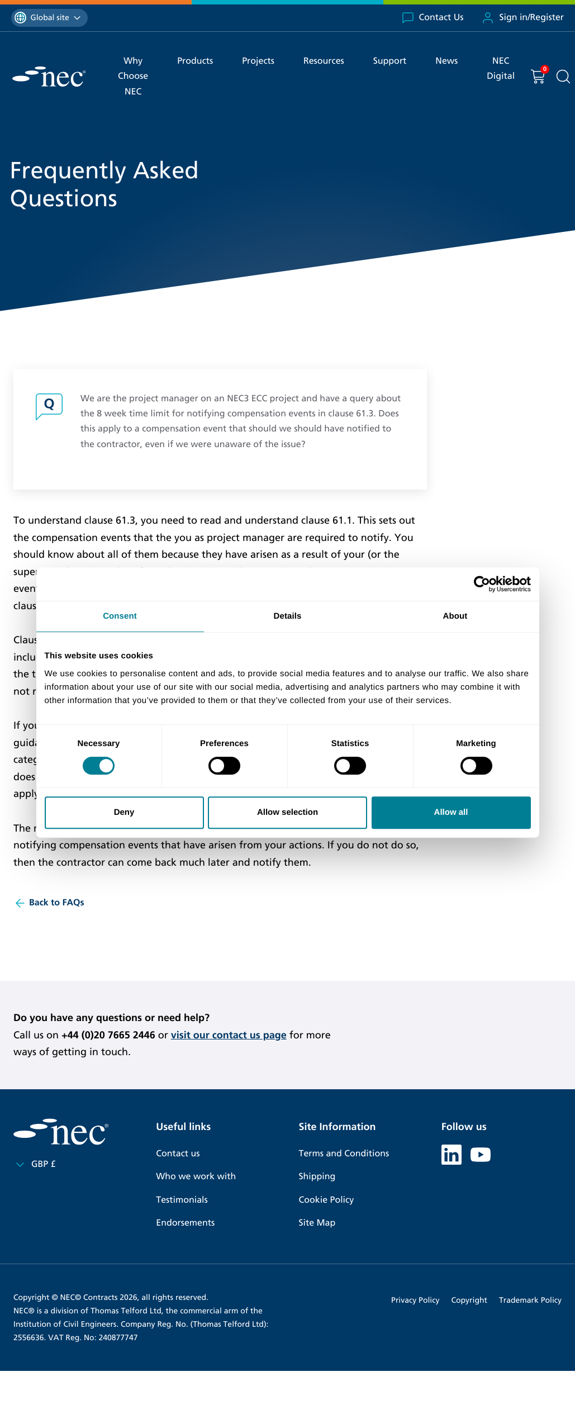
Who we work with (196, 1176)
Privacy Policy (415, 1300)
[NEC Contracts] (49, 77)
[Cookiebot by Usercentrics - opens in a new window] (482, 584)
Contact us (177, 1153)
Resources (323, 61)
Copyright (469, 1300)
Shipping (317, 1176)
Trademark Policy (530, 1300)
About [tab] (455, 616)
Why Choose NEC (133, 76)
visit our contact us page (229, 1035)
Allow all (451, 812)
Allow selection (287, 812)
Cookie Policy (326, 1200)
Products (195, 61)
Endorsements (185, 1223)
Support (390, 61)
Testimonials (181, 1200)
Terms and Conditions (344, 1153)
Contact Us (432, 18)
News (446, 61)
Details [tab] (288, 616)
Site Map (317, 1223)
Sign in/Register (522, 18)
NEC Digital (501, 69)
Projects (258, 61)
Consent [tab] (120, 616)
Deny (124, 812)
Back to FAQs (48, 903)
